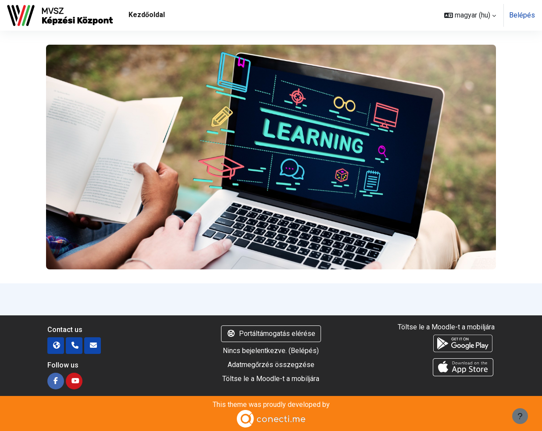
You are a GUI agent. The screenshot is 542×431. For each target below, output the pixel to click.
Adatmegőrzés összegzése (271, 364)
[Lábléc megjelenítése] (520, 416)
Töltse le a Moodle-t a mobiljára (270, 378)
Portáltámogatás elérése (271, 333)
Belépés (522, 15)
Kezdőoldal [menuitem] (146, 15)
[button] (470, 15)
